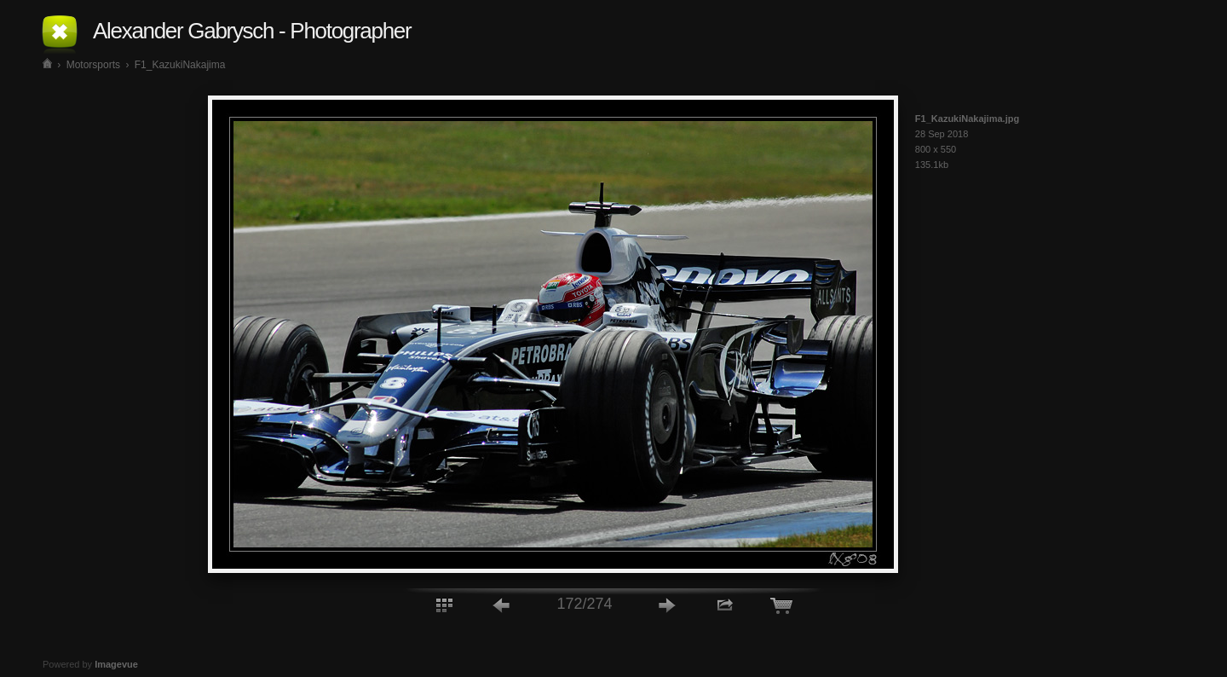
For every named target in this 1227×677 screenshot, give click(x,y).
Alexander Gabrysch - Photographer (252, 30)
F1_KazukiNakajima (180, 65)
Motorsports (93, 65)
